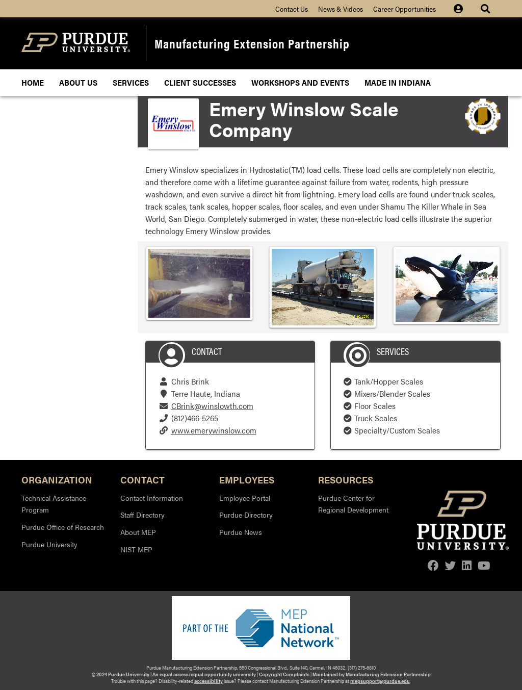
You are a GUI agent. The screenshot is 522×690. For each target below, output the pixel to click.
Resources (345, 479)
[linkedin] (467, 565)
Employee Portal (244, 498)
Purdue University (49, 544)
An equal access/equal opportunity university (204, 674)
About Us (78, 82)
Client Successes (200, 82)
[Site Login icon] (463, 9)
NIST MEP (136, 549)
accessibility (208, 680)
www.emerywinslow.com (213, 430)
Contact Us (291, 9)
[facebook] (433, 565)
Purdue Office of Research (62, 527)
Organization (56, 479)
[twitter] (450, 565)
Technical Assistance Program (53, 504)
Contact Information (151, 498)
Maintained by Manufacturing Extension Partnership (371, 674)
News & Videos (340, 9)
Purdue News (240, 532)
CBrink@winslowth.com (212, 406)
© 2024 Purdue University (120, 674)
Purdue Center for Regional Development (353, 504)
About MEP (138, 532)
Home (32, 82)
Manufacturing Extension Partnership (252, 43)
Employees (246, 479)
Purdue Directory (246, 514)
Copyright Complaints (284, 674)
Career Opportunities (404, 9)
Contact (142, 479)
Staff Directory (142, 514)
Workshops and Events (300, 82)
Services (131, 82)
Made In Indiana (397, 82)
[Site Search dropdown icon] (486, 9)
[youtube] (484, 565)
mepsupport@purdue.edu (380, 680)
